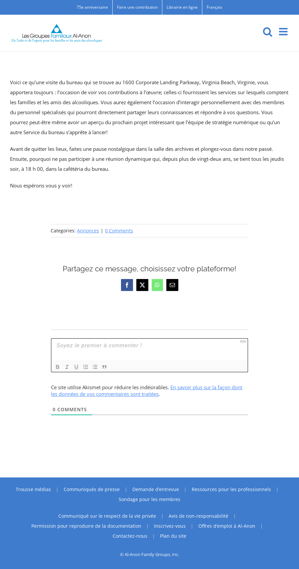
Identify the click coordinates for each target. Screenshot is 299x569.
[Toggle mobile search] (267, 32)
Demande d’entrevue (155, 489)
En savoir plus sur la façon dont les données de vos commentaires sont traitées (146, 390)
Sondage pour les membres (149, 499)
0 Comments (119, 230)
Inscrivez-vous (170, 526)
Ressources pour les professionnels (231, 489)
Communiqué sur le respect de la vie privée (107, 516)
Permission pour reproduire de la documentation (86, 526)
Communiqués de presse (92, 489)
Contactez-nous (130, 536)
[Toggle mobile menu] (284, 32)
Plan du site (173, 536)
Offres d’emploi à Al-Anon (226, 526)
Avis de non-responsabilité (198, 516)
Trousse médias (33, 489)
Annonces (88, 230)
